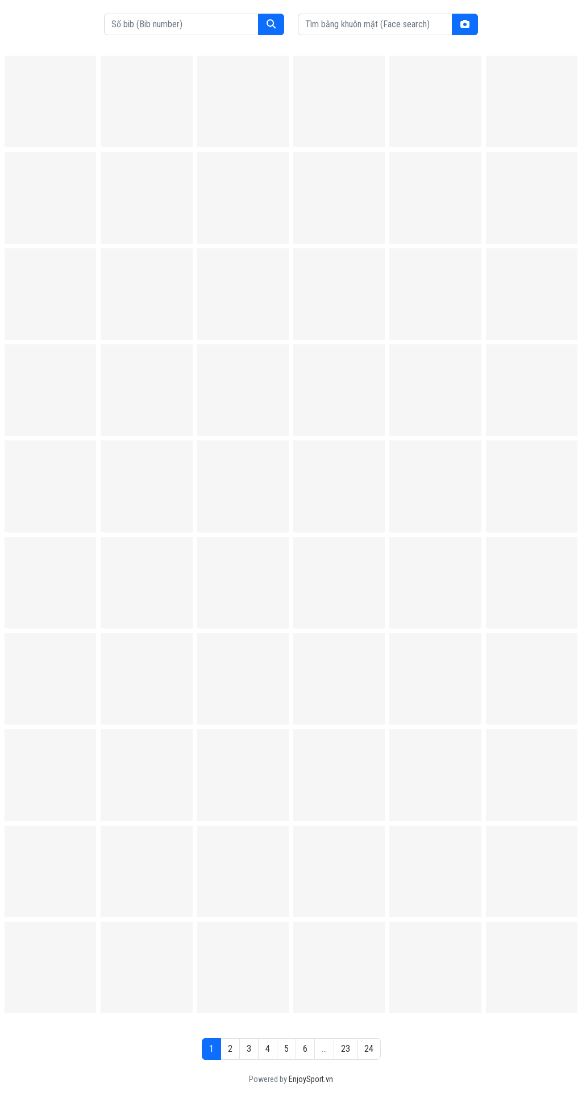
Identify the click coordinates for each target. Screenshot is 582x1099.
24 (368, 1048)
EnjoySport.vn (311, 1079)
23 (345, 1048)
